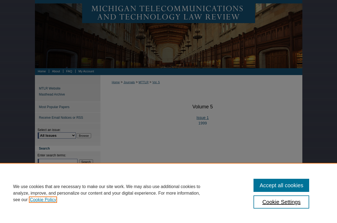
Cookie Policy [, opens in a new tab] (43, 199)
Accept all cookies (281, 185)
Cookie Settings (281, 202)
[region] (168, 193)
